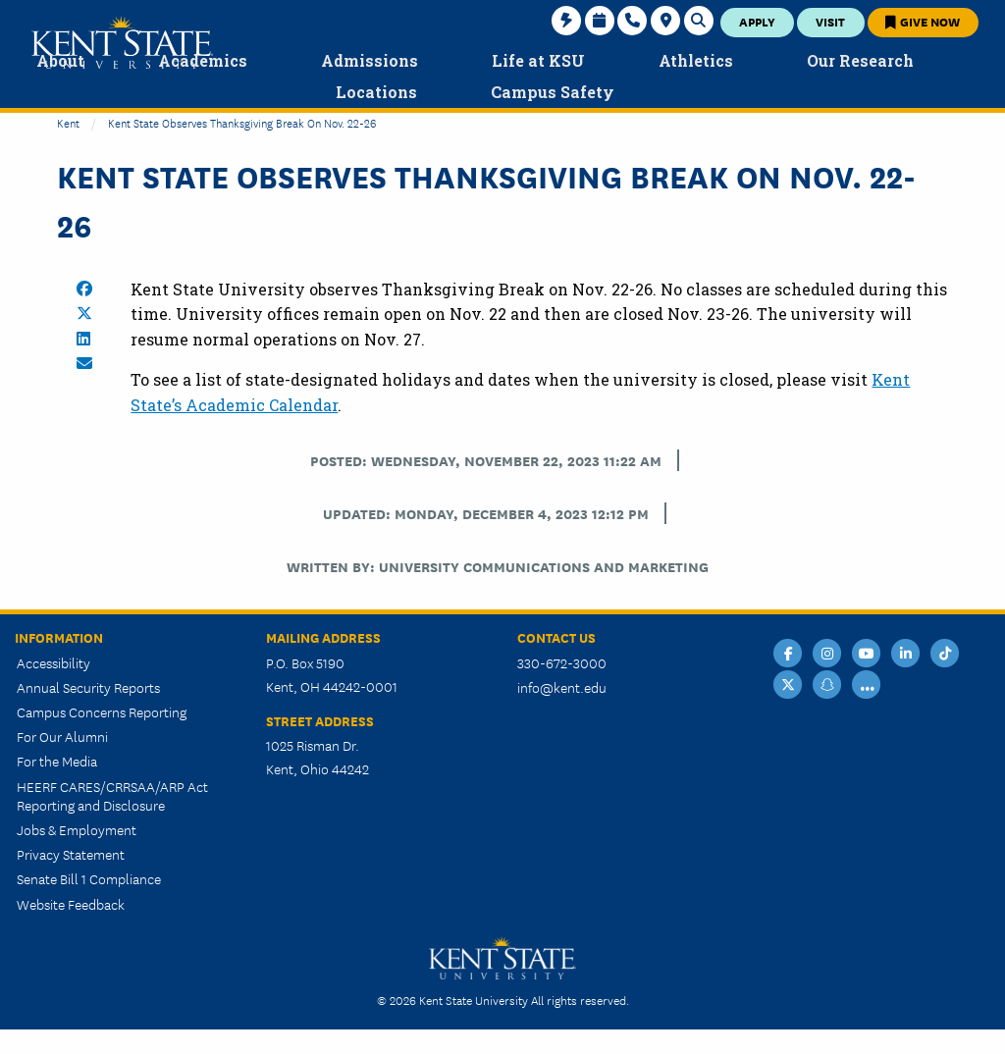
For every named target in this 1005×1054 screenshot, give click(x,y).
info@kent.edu (562, 687)
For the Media (57, 760)
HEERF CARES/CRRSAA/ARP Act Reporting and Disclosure (112, 795)
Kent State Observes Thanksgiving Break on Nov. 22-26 (242, 122)
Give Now (922, 21)
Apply (757, 21)
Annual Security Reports (88, 687)
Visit (830, 21)
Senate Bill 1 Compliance (89, 878)
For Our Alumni (62, 736)
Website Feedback (71, 904)
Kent (68, 122)
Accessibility (53, 662)
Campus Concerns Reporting (101, 711)
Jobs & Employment (76, 829)
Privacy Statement (71, 854)
